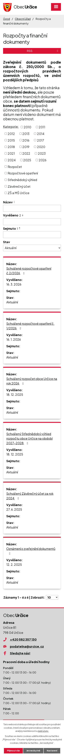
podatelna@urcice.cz (27, 646)
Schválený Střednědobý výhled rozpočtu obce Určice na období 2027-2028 (29, 438)
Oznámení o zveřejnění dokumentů (30, 551)
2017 (40, 140)
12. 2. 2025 (14, 564)
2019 (25, 147)
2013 (25, 134)
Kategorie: (11, 126)
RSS (43, 51)
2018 (11, 147)
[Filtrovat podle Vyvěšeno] (32, 221)
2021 (11, 153)
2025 (27, 160)
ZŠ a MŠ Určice (18, 193)
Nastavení (52, 750)
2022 (26, 153)
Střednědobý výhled (22, 180)
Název (8, 202)
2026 (42, 160)
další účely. (43, 731)
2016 (25, 140)
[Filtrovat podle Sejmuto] (32, 234)
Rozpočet (15, 166)
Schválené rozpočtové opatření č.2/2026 (28, 270)
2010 (27, 127)
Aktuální (12, 302)
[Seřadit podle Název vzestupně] (14, 201)
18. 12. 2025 (14, 394)
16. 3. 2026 (13, 284)
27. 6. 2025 (14, 509)
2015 (11, 140)
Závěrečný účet (19, 186)
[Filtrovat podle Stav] (32, 248)
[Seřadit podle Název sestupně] (14, 202)
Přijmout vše (13, 750)
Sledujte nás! (20, 653)
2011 (42, 127)
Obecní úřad (23, 19)
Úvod (6, 19)
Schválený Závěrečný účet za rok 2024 (29, 496)
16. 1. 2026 (13, 339)
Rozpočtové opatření (23, 173)
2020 (41, 147)
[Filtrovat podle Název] (32, 208)
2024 (12, 160)
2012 (11, 134)
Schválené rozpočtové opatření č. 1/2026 (30, 326)
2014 (40, 134)
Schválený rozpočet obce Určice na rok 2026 (31, 381)
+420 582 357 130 (23, 639)
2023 (42, 153)
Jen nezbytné (33, 750)
